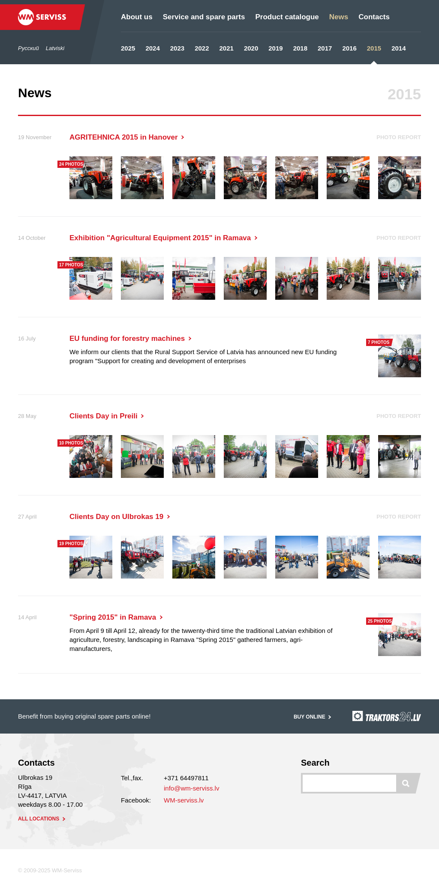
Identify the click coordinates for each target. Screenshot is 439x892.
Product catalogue (287, 17)
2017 (325, 48)
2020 (251, 48)
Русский (28, 48)
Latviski (55, 48)
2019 (275, 48)
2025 (128, 48)
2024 (152, 48)
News (338, 17)
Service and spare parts (204, 17)
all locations (42, 819)
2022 (202, 48)
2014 (398, 48)
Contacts (374, 17)
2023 (177, 48)
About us (137, 17)
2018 (300, 48)
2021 (227, 48)
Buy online (313, 717)
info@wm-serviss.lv (191, 788)
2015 (374, 48)
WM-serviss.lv (184, 800)
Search (315, 762)
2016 (349, 48)
